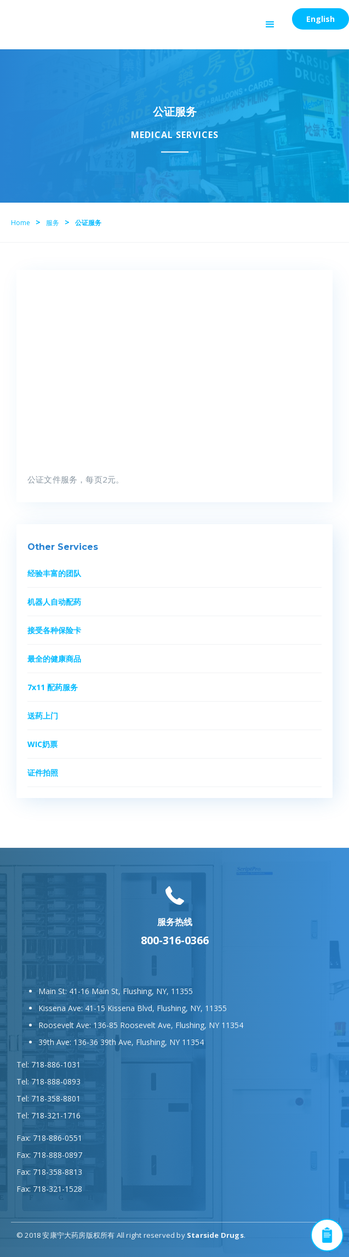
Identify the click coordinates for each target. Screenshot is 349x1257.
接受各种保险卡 (54, 630)
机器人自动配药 (54, 601)
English (320, 19)
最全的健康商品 (54, 658)
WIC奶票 (42, 744)
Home (20, 222)
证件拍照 (42, 772)
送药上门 (42, 715)
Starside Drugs (215, 1235)
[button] (270, 24)
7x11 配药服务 (52, 687)
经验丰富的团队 (54, 573)
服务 (52, 222)
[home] (57, 14)
